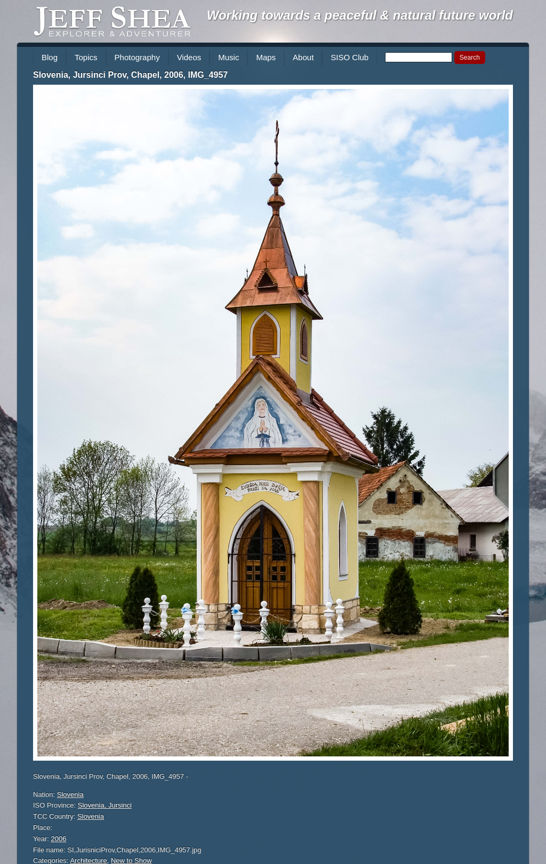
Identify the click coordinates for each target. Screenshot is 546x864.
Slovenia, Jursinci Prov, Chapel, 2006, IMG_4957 (130, 74)
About (303, 57)
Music (228, 57)
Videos (189, 57)
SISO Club (349, 57)
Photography (137, 57)
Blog (50, 57)
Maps (266, 57)
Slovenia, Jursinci (105, 805)
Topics (86, 57)
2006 (59, 839)
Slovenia (70, 794)
